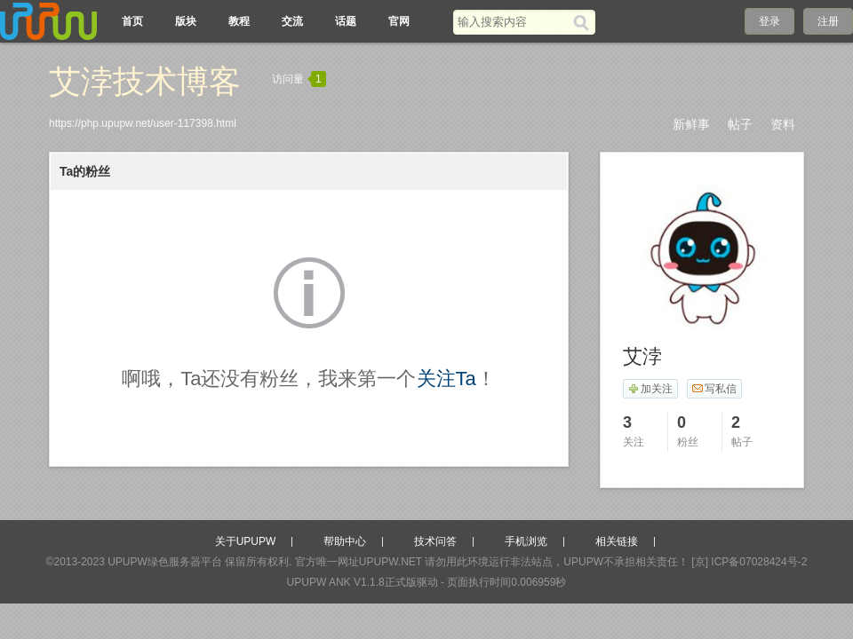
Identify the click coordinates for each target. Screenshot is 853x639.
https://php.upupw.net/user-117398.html (142, 123)
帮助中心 (344, 541)
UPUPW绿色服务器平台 (165, 562)
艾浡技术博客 (145, 81)
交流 (292, 21)
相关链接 (616, 541)
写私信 (714, 389)
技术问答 (435, 541)
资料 (782, 124)
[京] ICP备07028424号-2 (749, 562)
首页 (132, 21)
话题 (345, 21)
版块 (185, 21)
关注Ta (446, 378)
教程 (239, 21)
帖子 (740, 124)
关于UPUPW (245, 541)
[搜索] (584, 22)
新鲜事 (691, 124)
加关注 (650, 389)
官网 (399, 21)
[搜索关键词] (513, 21)
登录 (769, 21)
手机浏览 (526, 541)
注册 (828, 21)
